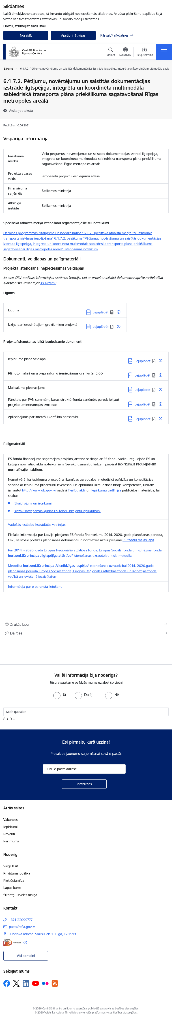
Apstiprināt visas (73, 35)
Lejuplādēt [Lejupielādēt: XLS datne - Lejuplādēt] (142, 375)
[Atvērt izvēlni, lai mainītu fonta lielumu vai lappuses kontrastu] (144, 52)
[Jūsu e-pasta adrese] (84, 769)
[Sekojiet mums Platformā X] (16, 983)
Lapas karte (12, 888)
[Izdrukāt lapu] (86, 624)
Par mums (11, 841)
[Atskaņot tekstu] (21, 110)
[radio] (59, 694)
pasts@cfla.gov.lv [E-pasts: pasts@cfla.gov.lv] (22, 927)
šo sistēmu (48, 283)
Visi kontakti (26, 956)
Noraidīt (26, 35)
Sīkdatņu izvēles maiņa (20, 895)
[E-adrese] (12, 942)
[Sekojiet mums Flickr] (45, 983)
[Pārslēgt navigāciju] (164, 52)
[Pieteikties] (84, 784)
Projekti (9, 834)
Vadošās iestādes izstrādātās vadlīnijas (37, 524)
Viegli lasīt (10, 866)
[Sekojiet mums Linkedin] (26, 983)
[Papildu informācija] (118, 312)
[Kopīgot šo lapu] (86, 633)
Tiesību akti (77, 490)
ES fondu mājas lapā (138, 540)
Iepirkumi (10, 827)
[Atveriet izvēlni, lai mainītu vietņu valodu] (125, 52)
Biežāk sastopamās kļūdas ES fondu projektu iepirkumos (57, 511)
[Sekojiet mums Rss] (55, 983)
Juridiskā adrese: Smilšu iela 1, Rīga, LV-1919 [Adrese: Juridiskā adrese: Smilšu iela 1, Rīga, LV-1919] (42, 934)
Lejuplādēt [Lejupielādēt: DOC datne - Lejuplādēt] (100, 326)
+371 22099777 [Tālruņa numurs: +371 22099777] (21, 920)
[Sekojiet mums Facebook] (6, 983)
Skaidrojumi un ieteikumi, (33, 503)
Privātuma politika (16, 873)
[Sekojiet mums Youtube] (35, 983)
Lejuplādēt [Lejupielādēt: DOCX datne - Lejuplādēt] (100, 312)
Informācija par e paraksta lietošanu (35, 586)
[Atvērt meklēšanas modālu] (110, 52)
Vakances (10, 819)
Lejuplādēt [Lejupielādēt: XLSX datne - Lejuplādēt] (142, 390)
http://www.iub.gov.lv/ (39, 490)
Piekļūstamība (13, 880)
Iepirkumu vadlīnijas (106, 490)
